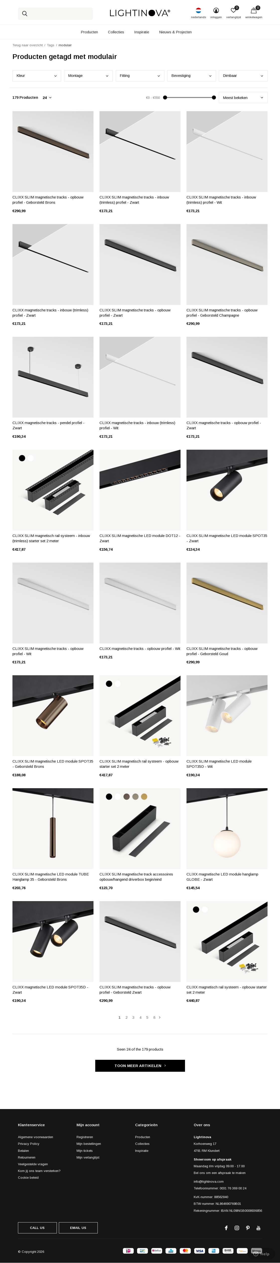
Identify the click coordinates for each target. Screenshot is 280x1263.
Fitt (125, 75)
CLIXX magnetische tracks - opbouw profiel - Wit (139, 648)
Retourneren (26, 1157)
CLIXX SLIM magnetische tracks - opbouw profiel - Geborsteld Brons (48, 199)
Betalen (23, 1151)
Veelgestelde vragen (33, 1164)
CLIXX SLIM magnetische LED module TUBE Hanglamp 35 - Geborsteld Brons (50, 876)
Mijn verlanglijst (88, 1157)
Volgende (160, 1017)
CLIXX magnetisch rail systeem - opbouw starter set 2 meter (227, 989)
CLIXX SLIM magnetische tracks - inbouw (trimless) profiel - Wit (221, 199)
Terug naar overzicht (27, 45)
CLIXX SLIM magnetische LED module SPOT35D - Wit (219, 764)
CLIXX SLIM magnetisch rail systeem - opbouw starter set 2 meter (139, 764)
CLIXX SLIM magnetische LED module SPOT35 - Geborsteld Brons (52, 764)
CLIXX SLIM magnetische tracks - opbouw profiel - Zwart (135, 312)
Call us (37, 1228)
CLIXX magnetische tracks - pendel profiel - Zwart (48, 425)
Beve (180, 75)
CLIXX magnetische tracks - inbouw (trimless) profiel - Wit (137, 425)
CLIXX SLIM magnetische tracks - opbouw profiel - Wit (48, 651)
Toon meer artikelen (140, 1066)
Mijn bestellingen (89, 1144)
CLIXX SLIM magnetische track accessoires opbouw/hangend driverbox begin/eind (136, 876)
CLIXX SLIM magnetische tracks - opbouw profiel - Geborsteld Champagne (222, 312)
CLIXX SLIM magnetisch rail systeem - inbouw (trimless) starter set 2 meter (51, 538)
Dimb (230, 75)
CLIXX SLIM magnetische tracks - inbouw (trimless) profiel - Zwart (134, 199)
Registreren (85, 1137)
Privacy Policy (28, 1144)
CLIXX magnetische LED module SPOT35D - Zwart (50, 989)
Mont (75, 75)
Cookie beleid (28, 1177)
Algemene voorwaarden (35, 1137)
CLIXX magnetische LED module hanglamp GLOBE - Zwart (222, 876)
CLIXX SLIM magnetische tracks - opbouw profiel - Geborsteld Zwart (135, 989)
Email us (78, 1228)
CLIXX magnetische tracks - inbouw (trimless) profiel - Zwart (50, 312)
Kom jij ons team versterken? (39, 1171)
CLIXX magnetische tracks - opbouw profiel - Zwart (224, 425)
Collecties (116, 32)
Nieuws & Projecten (175, 32)
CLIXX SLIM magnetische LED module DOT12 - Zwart (139, 538)
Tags (50, 45)
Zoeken (25, 13)
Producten (89, 32)
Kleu (20, 75)
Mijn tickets (85, 1151)
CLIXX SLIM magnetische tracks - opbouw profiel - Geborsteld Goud (222, 651)
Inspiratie (141, 32)
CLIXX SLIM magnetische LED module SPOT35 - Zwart (227, 538)
